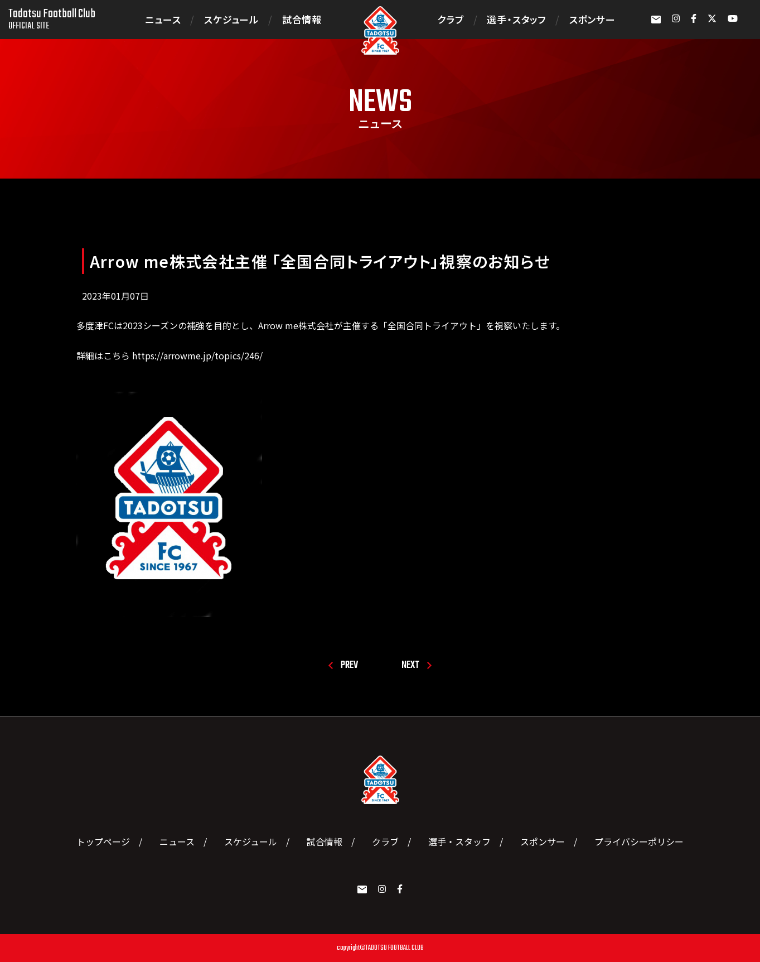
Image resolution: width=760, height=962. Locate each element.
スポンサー (592, 19)
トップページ (103, 841)
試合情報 (302, 19)
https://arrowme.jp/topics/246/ (196, 355)
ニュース (163, 19)
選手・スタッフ (516, 19)
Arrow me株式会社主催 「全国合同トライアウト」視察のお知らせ (320, 261)
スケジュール (231, 19)
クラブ (450, 19)
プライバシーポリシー (639, 841)
